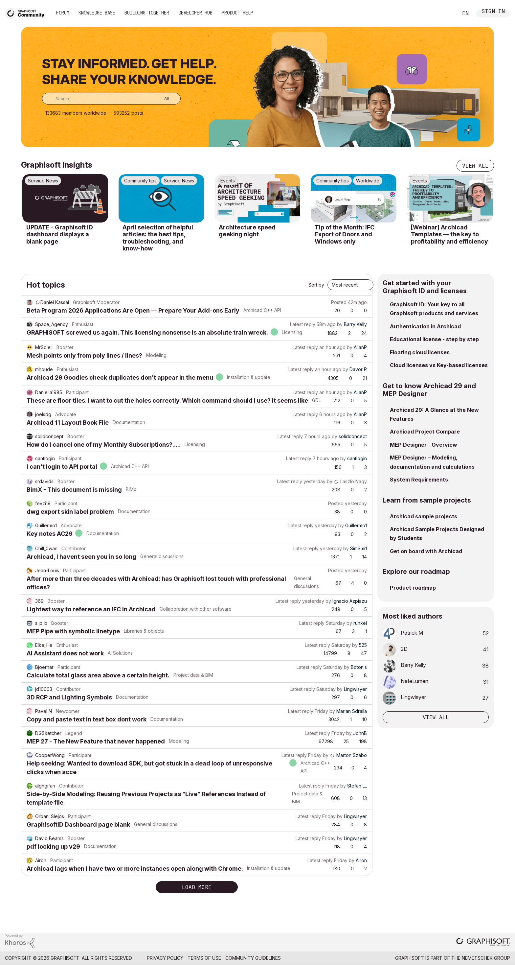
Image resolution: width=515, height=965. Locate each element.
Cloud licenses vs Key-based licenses (439, 365)
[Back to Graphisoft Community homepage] (27, 12)
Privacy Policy (165, 958)
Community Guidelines (253, 958)
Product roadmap (413, 587)
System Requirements (419, 479)
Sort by (316, 285)
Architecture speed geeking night (247, 231)
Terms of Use (204, 958)
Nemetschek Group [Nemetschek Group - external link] (486, 958)
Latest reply (302, 324)
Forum (62, 13)
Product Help (237, 13)
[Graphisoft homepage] (483, 942)
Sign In (493, 12)
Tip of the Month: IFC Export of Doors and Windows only (344, 234)
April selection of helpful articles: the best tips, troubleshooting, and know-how (158, 238)
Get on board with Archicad (426, 551)
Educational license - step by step (434, 339)
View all (475, 165)
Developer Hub (195, 13)
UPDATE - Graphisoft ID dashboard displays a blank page (59, 234)
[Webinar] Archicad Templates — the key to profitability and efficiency (449, 234)
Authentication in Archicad (425, 326)
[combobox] (111, 99)
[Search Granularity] (162, 99)
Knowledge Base (96, 13)
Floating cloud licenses (420, 352)
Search (446, 13)
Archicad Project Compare (425, 431)
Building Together (146, 13)
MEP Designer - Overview (423, 444)
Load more (197, 887)
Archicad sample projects (423, 516)
